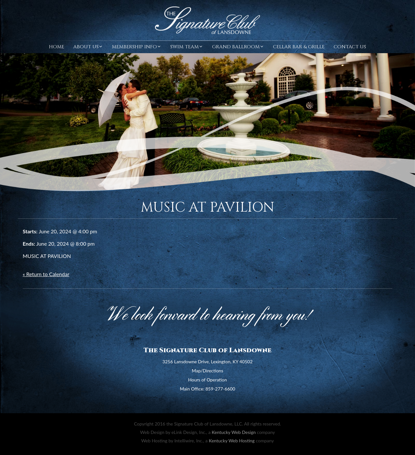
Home (56, 46)
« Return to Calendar (46, 274)
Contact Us (350, 46)
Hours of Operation (207, 379)
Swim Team (186, 46)
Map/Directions (207, 370)
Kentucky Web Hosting (232, 440)
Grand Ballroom (238, 46)
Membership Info (136, 46)
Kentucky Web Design (234, 432)
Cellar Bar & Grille (299, 46)
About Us (88, 46)
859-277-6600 (220, 388)
